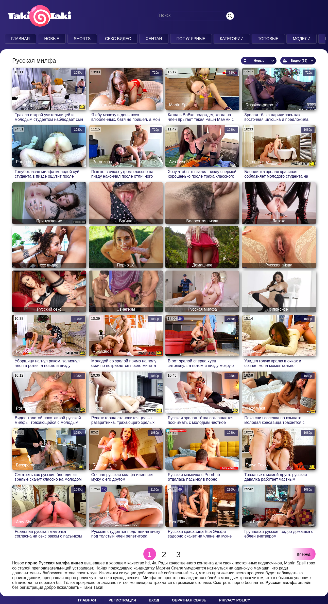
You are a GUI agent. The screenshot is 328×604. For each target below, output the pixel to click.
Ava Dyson (179, 162)
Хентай (154, 39)
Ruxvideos (102, 351)
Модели (301, 39)
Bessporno (26, 465)
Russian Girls (105, 105)
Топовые (268, 39)
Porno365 (178, 408)
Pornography (257, 162)
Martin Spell (26, 105)
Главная (20, 39)
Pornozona (102, 162)
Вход (154, 600)
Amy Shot (24, 522)
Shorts (82, 39)
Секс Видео (118, 39)
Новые (51, 39)
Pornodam (25, 351)
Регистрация (122, 600)
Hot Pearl (254, 522)
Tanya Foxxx (257, 465)
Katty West (255, 408)
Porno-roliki (26, 408)
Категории (232, 39)
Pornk (98, 408)
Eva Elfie (177, 522)
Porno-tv (23, 162)
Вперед (303, 554)
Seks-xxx (254, 351)
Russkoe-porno (259, 105)
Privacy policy (234, 600)
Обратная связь (189, 600)
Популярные (191, 39)
